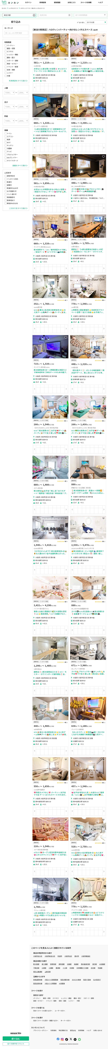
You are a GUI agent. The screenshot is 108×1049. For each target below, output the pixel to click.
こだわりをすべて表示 (18, 208)
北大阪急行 (97, 980)
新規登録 (43, 2)
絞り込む (16, 1039)
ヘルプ (100, 2)
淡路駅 (69, 964)
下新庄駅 (36, 968)
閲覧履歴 (57, 2)
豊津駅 (58, 968)
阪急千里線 (87, 980)
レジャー (10, 73)
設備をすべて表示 (19, 166)
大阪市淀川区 (37, 956)
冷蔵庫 (9, 148)
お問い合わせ (97, 1030)
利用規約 (53, 1030)
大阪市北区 (68, 956)
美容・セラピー (12, 64)
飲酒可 (9, 182)
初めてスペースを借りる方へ (42, 1011)
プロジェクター (12, 154)
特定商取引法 (63, 1030)
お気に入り (72, 2)
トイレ (9, 133)
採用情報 (81, 1030)
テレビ (9, 151)
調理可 (9, 185)
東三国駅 (45, 964)
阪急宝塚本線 (37, 983)
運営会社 (73, 1030)
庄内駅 (93, 968)
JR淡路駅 (102, 964)
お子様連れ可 (11, 191)
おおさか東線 (76, 980)
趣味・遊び (11, 58)
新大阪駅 (36, 964)
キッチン (10, 145)
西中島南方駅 (85, 964)
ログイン (28, 2)
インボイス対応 (12, 179)
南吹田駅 (62, 964)
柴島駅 (76, 964)
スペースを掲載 (86, 2)
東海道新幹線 (37, 980)
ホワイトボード (12, 161)
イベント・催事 (12, 67)
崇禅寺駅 (53, 964)
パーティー (11, 45)
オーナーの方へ (66, 1020)
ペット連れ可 (11, 194)
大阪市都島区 (85, 956)
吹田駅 (100, 968)
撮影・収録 (11, 48)
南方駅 (94, 964)
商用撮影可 (11, 197)
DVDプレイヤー (12, 158)
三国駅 (51, 968)
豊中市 (76, 956)
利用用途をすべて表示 (18, 81)
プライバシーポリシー (40, 1030)
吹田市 (60, 956)
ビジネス (10, 51)
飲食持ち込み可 (12, 188)
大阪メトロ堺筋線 (51, 983)
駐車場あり (11, 200)
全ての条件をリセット (15, 1044)
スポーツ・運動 (12, 61)
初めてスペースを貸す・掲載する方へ (45, 1020)
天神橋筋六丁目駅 (82, 968)
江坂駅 (44, 968)
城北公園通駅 (37, 972)
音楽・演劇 (11, 70)
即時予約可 (11, 176)
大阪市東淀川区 (50, 956)
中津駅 (72, 968)
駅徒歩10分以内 (12, 203)
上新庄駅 (48, 972)
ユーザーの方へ (60, 1011)
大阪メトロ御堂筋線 (51, 980)
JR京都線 (62, 983)
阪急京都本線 (65, 980)
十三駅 (65, 968)
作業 (8, 76)
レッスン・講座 (12, 54)
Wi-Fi (8, 142)
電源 (8, 139)
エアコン (10, 136)
